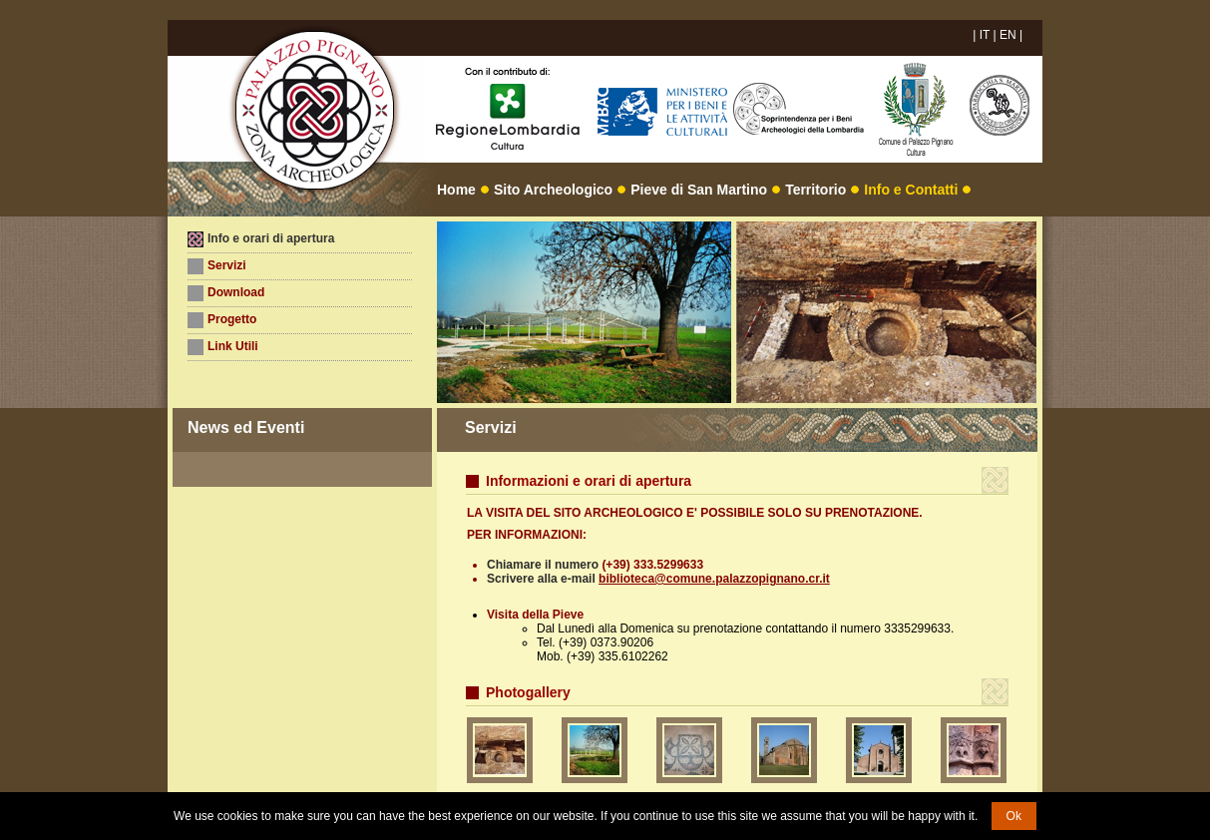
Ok (1014, 816)
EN (1008, 35)
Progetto (231, 319)
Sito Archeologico (553, 190)
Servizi (226, 265)
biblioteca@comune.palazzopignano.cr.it (714, 579)
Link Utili (232, 346)
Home (456, 190)
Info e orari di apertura (270, 238)
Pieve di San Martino (698, 190)
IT (985, 35)
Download (235, 292)
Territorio (815, 190)
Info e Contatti (911, 190)
